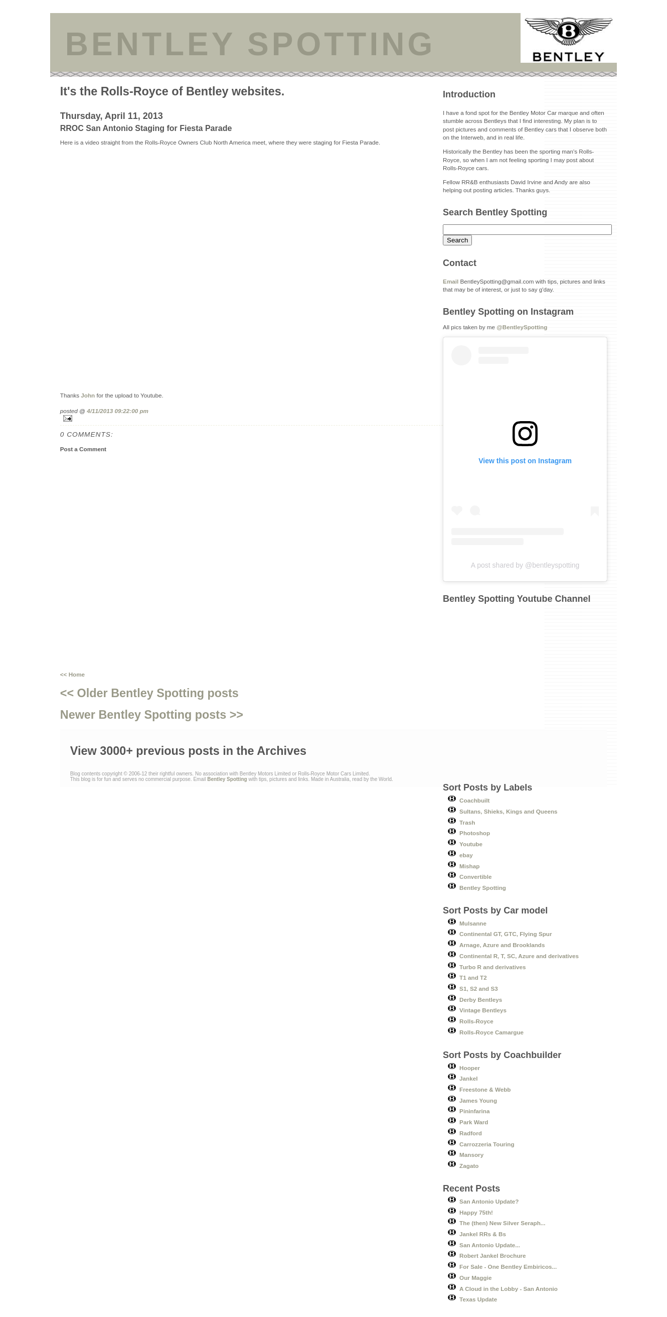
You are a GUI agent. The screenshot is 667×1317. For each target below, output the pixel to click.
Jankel (468, 1078)
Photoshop (474, 833)
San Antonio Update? (489, 1201)
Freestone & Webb (485, 1089)
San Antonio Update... (489, 1245)
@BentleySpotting (521, 327)
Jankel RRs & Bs (482, 1234)
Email (450, 281)
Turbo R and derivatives (492, 967)
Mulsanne (472, 923)
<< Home (72, 674)
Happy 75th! (476, 1212)
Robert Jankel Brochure (492, 1255)
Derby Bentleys (480, 999)
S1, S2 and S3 (478, 988)
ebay (466, 855)
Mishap (469, 866)
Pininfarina (474, 1111)
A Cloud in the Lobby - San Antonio (508, 1288)
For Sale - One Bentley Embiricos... (508, 1266)
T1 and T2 (473, 977)
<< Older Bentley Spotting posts (149, 693)
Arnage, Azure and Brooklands (502, 945)
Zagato (468, 1165)
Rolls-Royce (476, 1021)
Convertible (475, 876)
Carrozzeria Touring (487, 1144)
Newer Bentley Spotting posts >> (151, 714)
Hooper (469, 1068)
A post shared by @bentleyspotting (525, 565)
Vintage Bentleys (483, 1010)
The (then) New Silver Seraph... (502, 1223)
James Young (478, 1100)
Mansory (471, 1154)
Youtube (470, 844)
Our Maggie (475, 1277)
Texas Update (478, 1299)
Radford (470, 1133)
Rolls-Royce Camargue (491, 1032)
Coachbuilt (474, 800)
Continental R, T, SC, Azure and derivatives (519, 956)
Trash (467, 822)
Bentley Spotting (482, 887)
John (88, 395)
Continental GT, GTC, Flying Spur (505, 934)
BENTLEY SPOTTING (250, 44)
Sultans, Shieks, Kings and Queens (508, 811)
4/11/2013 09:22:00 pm (117, 411)
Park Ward (473, 1122)
